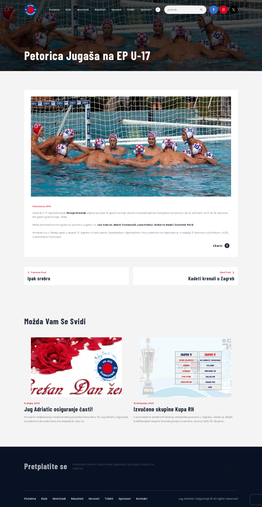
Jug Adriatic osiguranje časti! (58, 409)
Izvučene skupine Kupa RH (164, 409)
